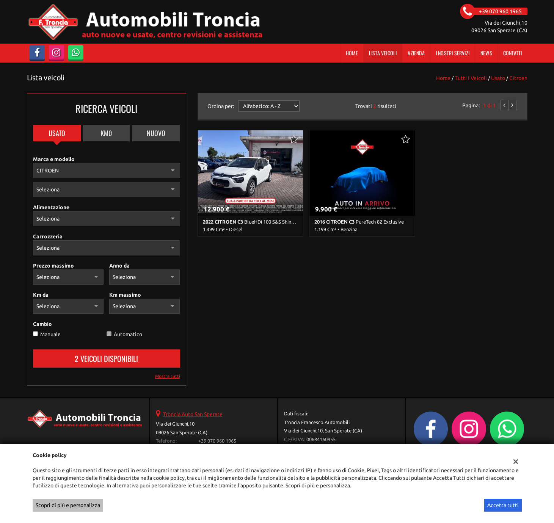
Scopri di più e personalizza (68, 505)
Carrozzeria (48, 236)
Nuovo (156, 133)
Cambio (42, 324)
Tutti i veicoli (471, 78)
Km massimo (125, 295)
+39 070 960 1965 (217, 441)
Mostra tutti (167, 376)
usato (498, 78)
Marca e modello (54, 159)
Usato (57, 133)
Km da (41, 295)
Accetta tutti (503, 505)
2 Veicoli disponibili (106, 358)
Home (352, 53)
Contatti (512, 53)
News (486, 53)
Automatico (128, 334)
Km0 (106, 133)
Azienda (416, 53)
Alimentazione (51, 207)
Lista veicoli (383, 53)
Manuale (50, 334)
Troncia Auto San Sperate (193, 414)
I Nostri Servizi (452, 53)
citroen (518, 78)
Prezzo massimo (53, 266)
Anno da (119, 266)
